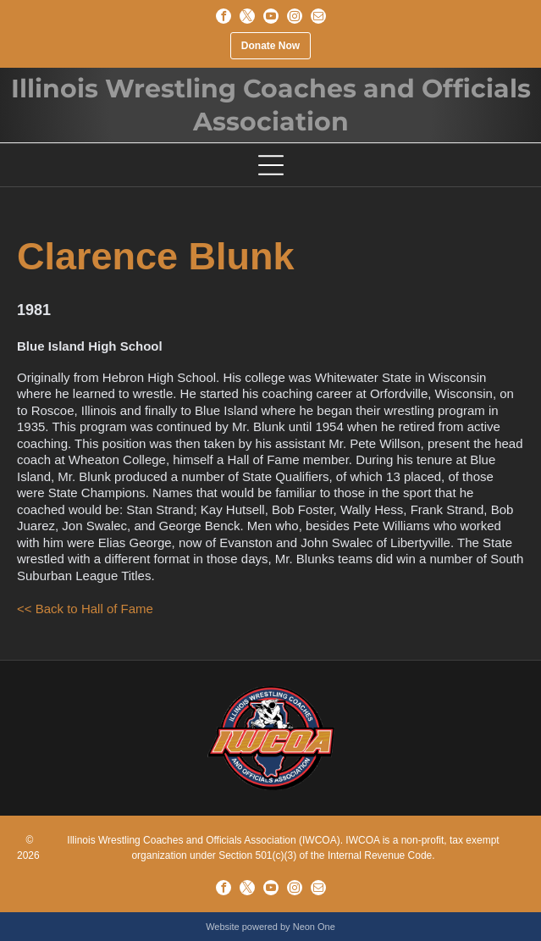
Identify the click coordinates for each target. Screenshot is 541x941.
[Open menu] (271, 165)
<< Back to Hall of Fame (85, 608)
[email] (318, 16)
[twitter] (247, 16)
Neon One (314, 927)
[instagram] (294, 16)
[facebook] (223, 16)
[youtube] (271, 16)
